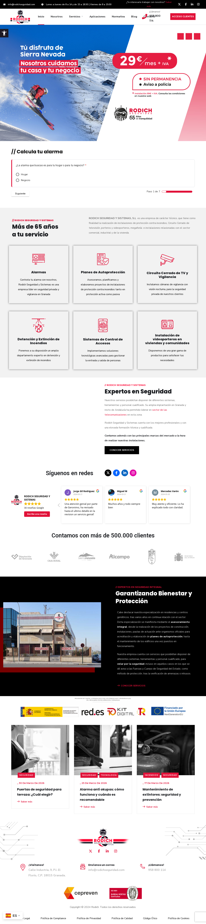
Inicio (41, 16)
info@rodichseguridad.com (106, 870)
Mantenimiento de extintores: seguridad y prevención (162, 794)
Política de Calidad (122, 918)
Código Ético (150, 918)
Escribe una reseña (37, 513)
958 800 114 (157, 870)
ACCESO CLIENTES (183, 16)
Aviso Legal (23, 918)
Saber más (24, 801)
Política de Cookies (178, 918)
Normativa (118, 16)
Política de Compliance (53, 918)
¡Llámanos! (154, 11)
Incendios (151, 775)
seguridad (26, 775)
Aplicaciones (97, 16)
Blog (134, 16)
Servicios (74, 16)
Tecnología (109, 775)
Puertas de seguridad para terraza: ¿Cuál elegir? (39, 792)
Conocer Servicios (122, 450)
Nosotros (57, 16)
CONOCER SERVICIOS (131, 685)
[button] (4, 33)
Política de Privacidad (89, 918)
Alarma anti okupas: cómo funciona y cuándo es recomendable (102, 794)
